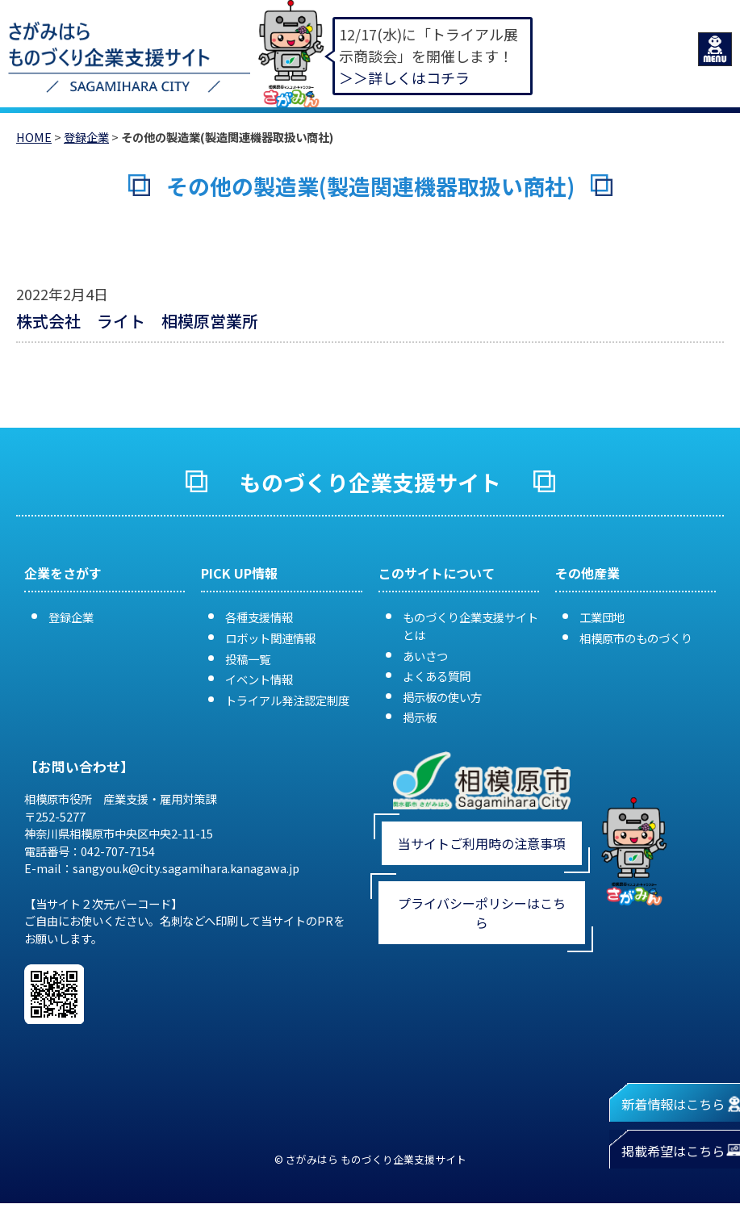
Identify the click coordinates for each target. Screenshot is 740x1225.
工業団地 (602, 616)
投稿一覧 (247, 658)
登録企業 (86, 136)
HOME (34, 136)
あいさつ (425, 655)
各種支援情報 (259, 616)
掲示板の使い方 (442, 696)
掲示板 (420, 717)
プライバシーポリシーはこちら (482, 912)
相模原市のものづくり (635, 637)
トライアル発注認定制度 (287, 700)
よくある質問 (436, 675)
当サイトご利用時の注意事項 (482, 843)
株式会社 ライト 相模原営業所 (137, 320)
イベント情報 (259, 679)
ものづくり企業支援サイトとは (470, 625)
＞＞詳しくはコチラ (404, 77)
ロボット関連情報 (270, 637)
